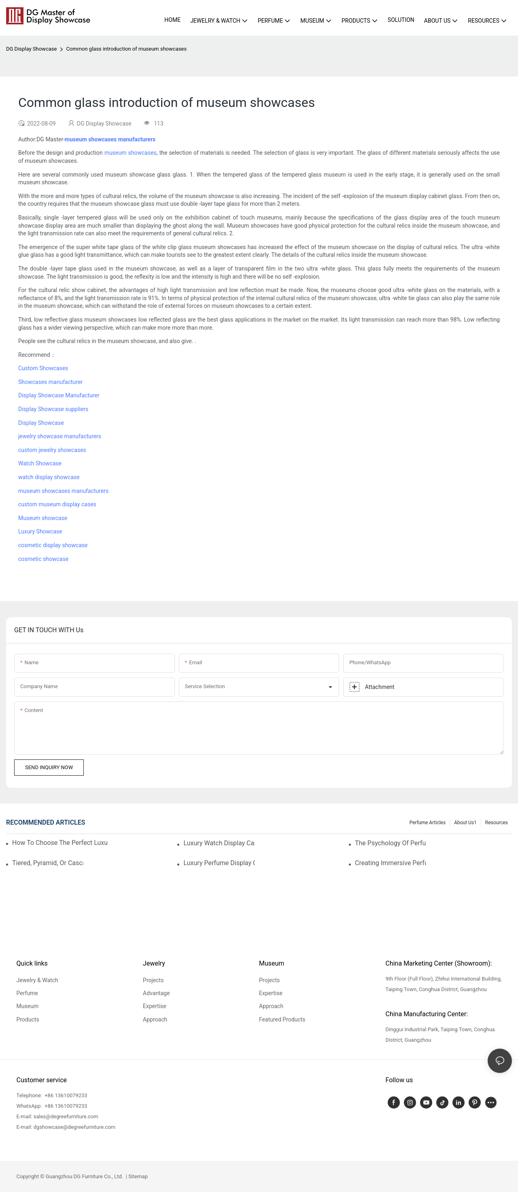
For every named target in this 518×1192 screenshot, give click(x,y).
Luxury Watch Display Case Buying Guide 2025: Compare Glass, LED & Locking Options (219, 843)
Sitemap (137, 1176)
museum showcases (130, 152)
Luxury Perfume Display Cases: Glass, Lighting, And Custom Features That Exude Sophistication (219, 863)
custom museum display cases (57, 504)
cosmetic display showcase (52, 545)
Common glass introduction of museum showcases (126, 49)
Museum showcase (42, 518)
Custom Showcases (43, 368)
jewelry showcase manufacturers (59, 436)
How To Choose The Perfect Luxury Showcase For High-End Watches (60, 843)
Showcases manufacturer (50, 382)
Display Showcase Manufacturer (58, 395)
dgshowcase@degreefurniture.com (75, 1127)
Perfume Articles (428, 822)
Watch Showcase (40, 463)
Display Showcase (41, 423)
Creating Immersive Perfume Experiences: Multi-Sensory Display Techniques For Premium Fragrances (390, 863)
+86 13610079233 (65, 1095)
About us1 (465, 822)
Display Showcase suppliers (53, 409)
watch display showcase (49, 477)
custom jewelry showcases (52, 450)
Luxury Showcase (40, 531)
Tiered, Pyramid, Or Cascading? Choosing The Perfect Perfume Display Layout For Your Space (47, 863)
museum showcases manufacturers (63, 491)
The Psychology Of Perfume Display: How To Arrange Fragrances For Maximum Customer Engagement (390, 843)
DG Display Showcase (31, 49)
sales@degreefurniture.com (66, 1116)
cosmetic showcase (43, 559)
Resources (496, 822)
